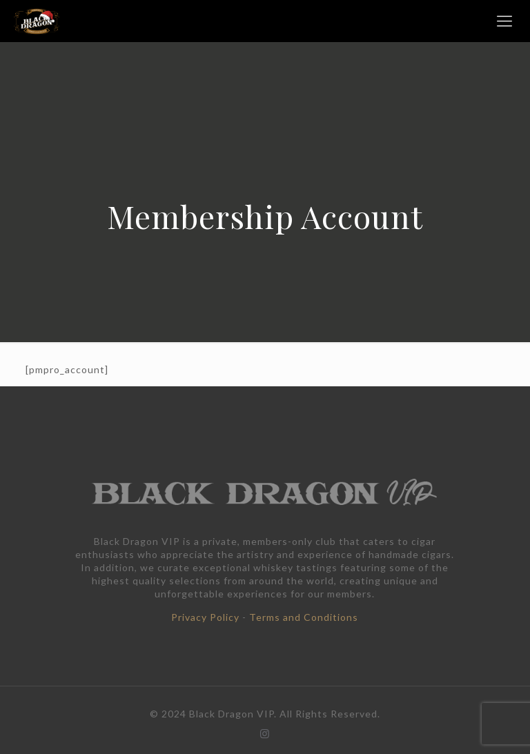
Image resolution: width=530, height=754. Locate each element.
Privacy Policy (205, 617)
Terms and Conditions (303, 617)
